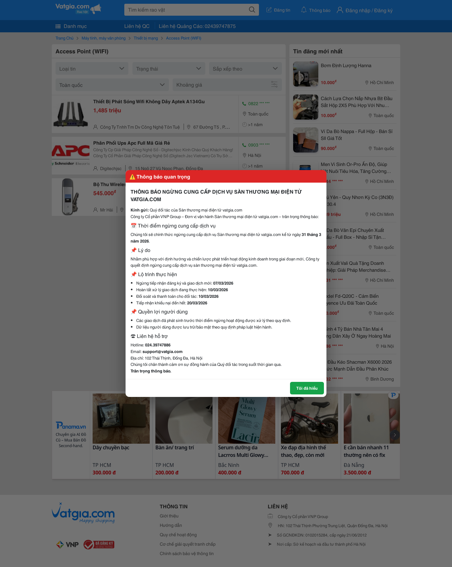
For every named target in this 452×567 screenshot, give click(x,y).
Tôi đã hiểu (307, 388)
